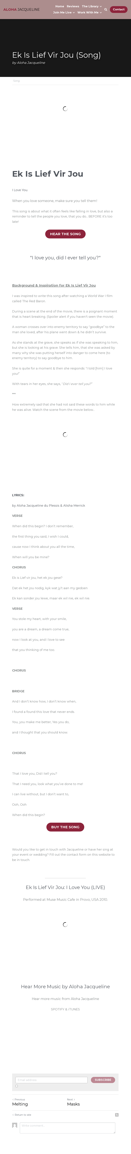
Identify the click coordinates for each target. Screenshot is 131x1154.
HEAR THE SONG (65, 234)
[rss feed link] (117, 1115)
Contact (119, 9)
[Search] (105, 9)
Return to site (21, 1115)
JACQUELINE (29, 9)
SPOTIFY (57, 1010)
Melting (20, 1104)
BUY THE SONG (65, 827)
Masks (73, 1104)
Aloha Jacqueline (30, 506)
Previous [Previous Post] (18, 1100)
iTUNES (74, 1010)
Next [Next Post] (71, 1100)
